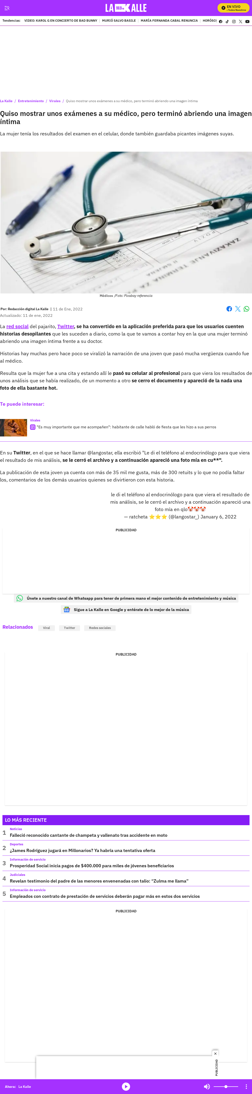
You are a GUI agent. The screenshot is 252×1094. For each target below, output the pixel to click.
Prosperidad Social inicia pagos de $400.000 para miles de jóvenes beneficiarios (92, 866)
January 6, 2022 (218, 516)
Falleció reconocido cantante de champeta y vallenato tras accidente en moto (88, 835)
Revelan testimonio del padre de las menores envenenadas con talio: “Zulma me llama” (99, 881)
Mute (207, 1087)
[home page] (126, 8)
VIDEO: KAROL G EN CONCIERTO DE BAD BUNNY (60, 21)
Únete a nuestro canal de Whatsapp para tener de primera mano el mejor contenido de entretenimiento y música (126, 598)
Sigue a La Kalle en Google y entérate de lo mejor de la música (126, 609)
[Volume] (226, 1086)
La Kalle (6, 101)
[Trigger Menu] (6, 8)
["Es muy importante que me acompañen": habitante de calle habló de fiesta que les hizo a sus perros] (13, 427)
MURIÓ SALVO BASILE (119, 21)
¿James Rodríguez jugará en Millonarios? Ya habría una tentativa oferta (82, 850)
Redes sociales (100, 628)
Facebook (229, 309)
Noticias (16, 829)
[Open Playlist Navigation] (246, 1086)
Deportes (16, 844)
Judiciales (17, 875)
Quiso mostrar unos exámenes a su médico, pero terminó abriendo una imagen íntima (132, 101)
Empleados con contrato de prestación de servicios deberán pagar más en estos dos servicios (105, 896)
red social (17, 326)
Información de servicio (28, 859)
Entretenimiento (31, 101)
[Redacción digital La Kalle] (28, 309)
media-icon (126, 1086)
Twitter (65, 326)
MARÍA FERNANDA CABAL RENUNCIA (169, 21)
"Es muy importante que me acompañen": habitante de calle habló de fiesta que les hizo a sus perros (126, 426)
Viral (46, 628)
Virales (55, 101)
